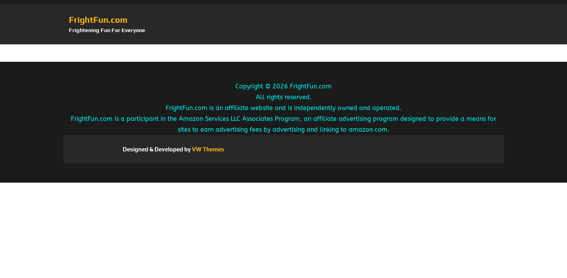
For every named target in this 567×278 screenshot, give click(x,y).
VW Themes (207, 149)
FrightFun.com (98, 20)
